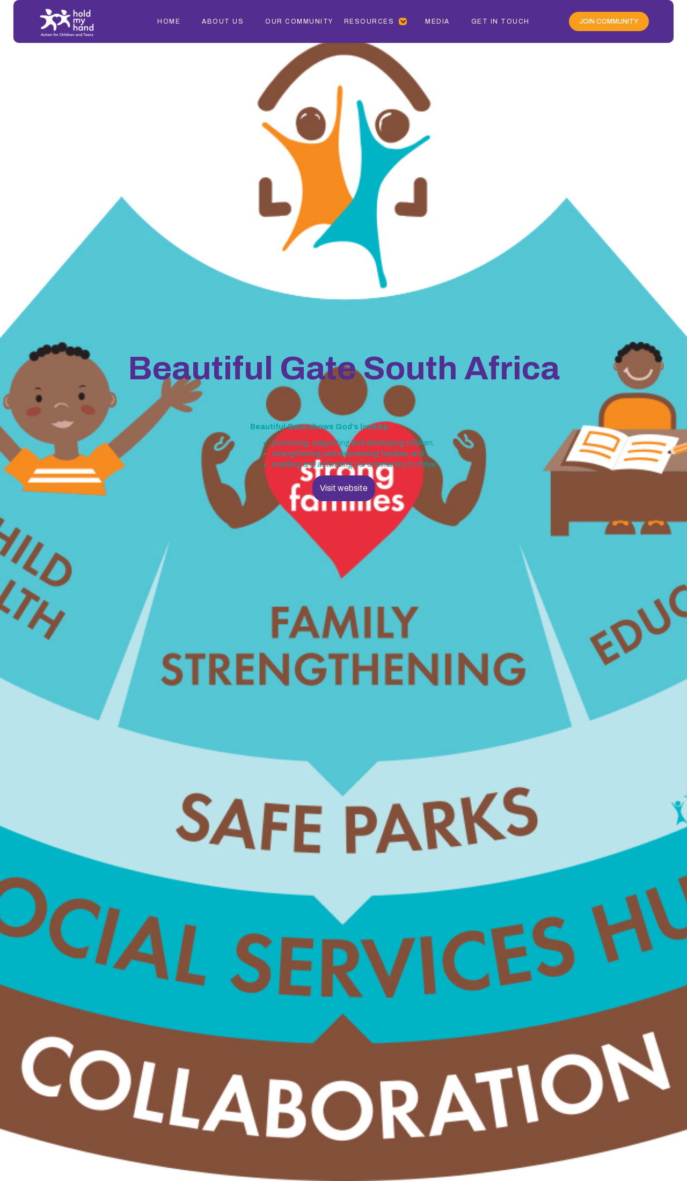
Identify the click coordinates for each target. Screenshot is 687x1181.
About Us (223, 21)
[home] (78, 21)
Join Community (609, 21)
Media (437, 21)
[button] (376, 21)
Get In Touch (500, 21)
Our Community (299, 21)
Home (168, 21)
